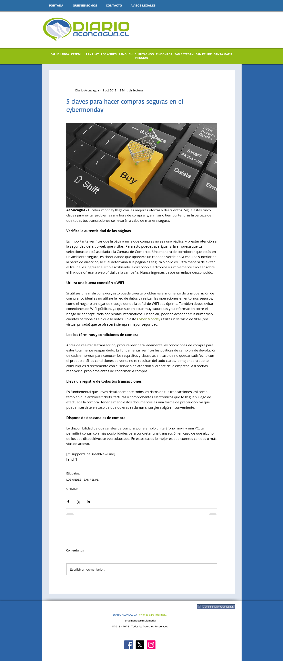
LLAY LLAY (91, 54)
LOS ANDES (109, 54)
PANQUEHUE (127, 54)
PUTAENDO (146, 54)
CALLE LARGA (60, 54)
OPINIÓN (72, 489)
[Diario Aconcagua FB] (128, 644)
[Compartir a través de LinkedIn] (88, 502)
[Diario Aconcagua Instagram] (151, 644)
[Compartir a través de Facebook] (68, 502)
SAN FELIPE (204, 54)
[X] (139, 644)
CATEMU (76, 54)
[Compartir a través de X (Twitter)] (78, 502)
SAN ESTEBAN (184, 54)
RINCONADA (164, 54)
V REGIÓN (141, 57)
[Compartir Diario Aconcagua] (216, 606)
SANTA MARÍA (223, 54)
